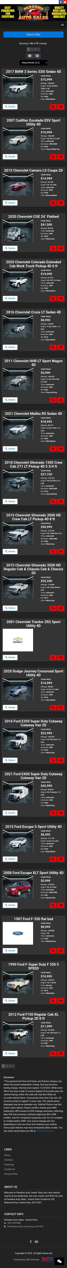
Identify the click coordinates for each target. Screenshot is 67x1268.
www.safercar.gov (44, 1131)
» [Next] (38, 49)
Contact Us (9, 1169)
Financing (9, 1164)
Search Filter (33, 34)
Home (7, 1155)
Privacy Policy (11, 1174)
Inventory (8, 1160)
